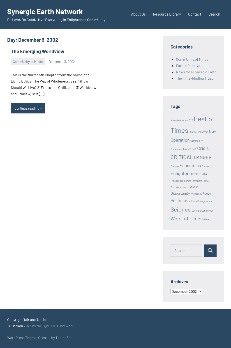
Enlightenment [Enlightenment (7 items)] (185, 173)
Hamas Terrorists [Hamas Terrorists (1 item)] (193, 180)
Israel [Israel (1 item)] (184, 187)
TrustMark (15, 326)
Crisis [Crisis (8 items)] (203, 148)
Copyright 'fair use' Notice (27, 319)
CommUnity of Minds (28, 62)
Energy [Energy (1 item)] (205, 166)
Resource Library (167, 14)
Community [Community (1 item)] (196, 140)
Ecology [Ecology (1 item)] (175, 166)
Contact (194, 14)
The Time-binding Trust (194, 78)
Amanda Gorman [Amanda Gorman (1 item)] (179, 120)
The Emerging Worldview (37, 51)
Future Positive (188, 65)
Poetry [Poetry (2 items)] (207, 193)
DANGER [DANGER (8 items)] (203, 157)
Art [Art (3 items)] (190, 120)
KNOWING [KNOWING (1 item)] (193, 187)
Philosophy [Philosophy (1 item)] (196, 193)
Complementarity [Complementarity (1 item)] (180, 148)
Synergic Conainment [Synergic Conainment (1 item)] (203, 210)
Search (214, 14)
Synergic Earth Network (45, 11)
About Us (138, 14)
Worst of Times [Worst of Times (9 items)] (187, 218)
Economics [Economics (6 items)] (190, 165)
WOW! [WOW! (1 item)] (206, 219)
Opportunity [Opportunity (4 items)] (180, 193)
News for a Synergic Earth (196, 72)
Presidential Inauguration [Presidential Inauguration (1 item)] (198, 201)
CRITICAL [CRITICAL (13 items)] (182, 157)
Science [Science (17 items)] (181, 209)
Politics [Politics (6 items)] (178, 200)
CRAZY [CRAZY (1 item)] (192, 148)
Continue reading (26, 108)
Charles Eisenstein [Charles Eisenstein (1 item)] (198, 131)
